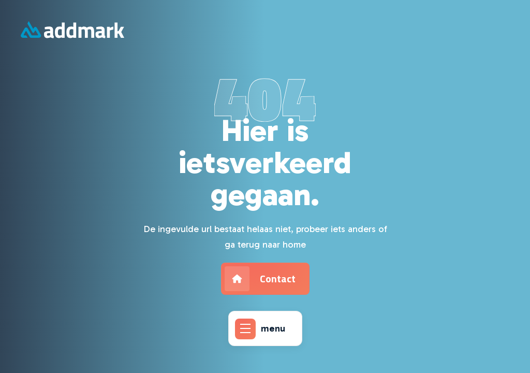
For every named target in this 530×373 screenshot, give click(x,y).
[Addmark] (72, 31)
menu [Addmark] (260, 329)
